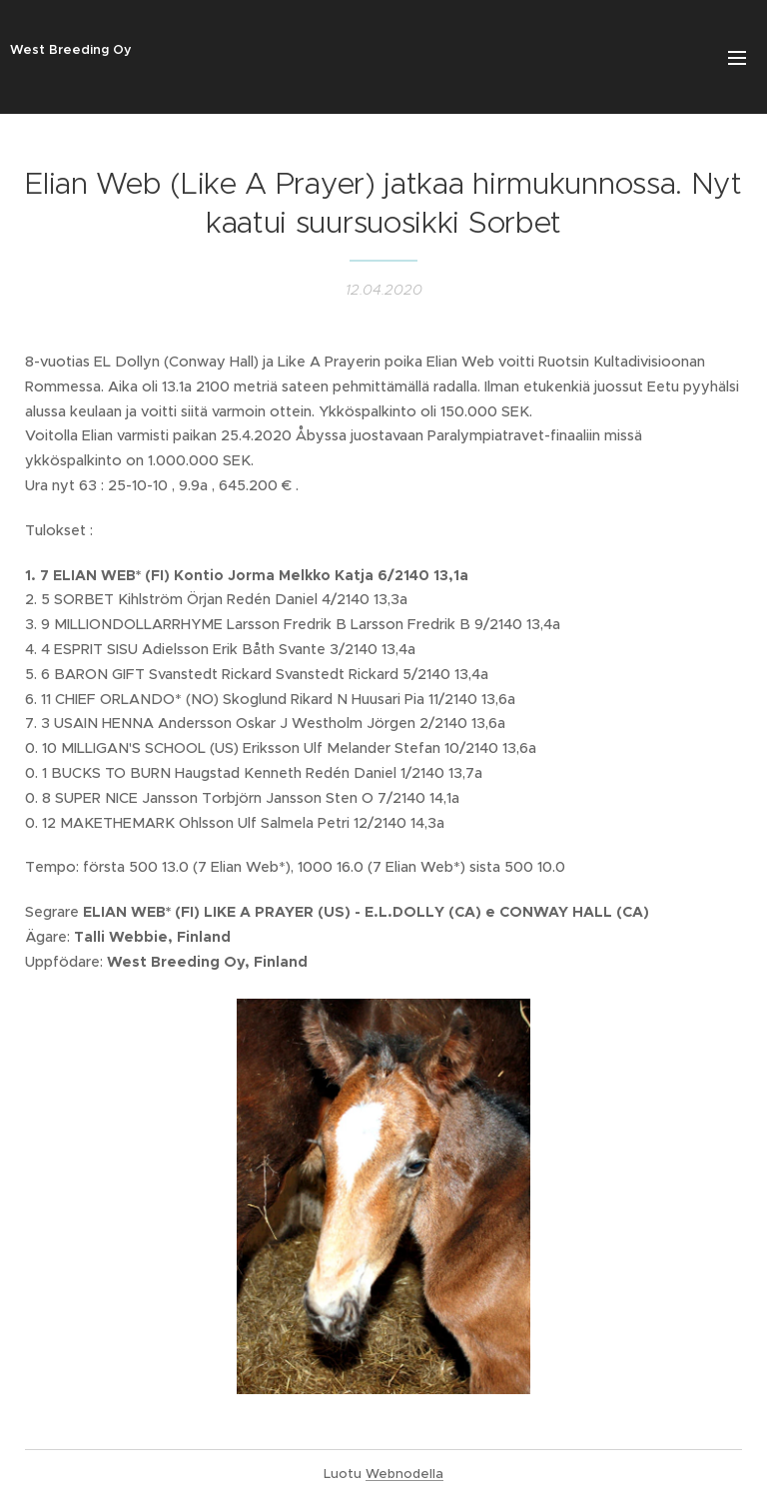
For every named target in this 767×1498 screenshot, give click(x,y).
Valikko (737, 58)
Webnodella (404, 1473)
